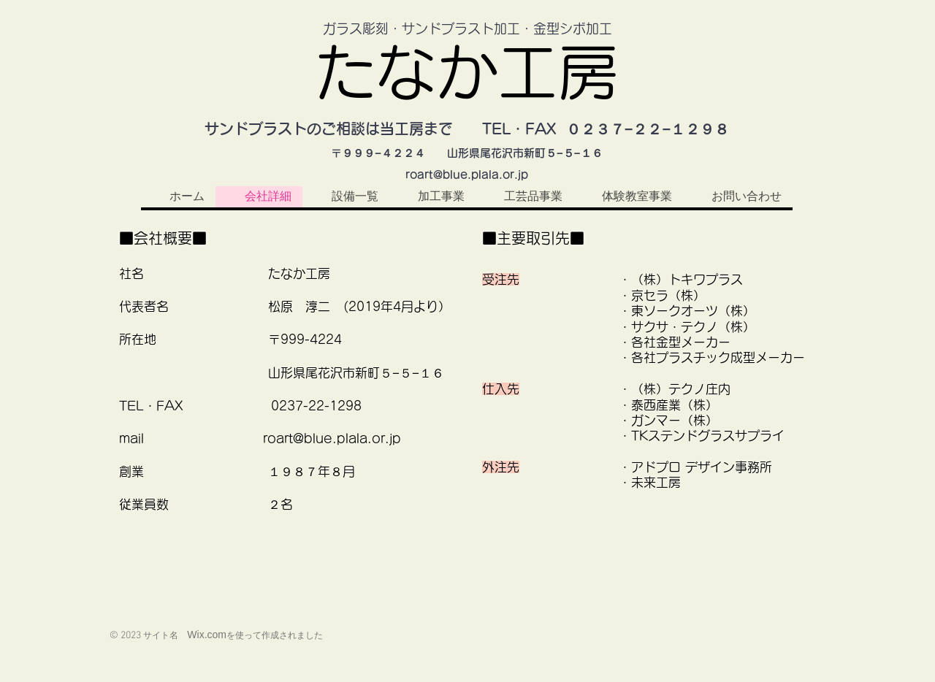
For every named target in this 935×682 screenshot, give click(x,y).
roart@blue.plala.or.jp (466, 174)
